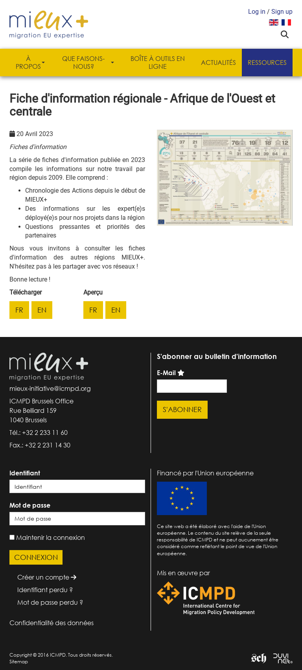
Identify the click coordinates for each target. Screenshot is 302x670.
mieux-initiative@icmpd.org (50, 388)
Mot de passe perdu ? (50, 602)
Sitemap (18, 661)
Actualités (218, 62)
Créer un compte (46, 577)
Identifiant (24, 473)
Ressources (267, 62)
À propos (30, 62)
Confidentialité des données (51, 623)
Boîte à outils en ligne (158, 62)
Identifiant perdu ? (45, 590)
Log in (256, 11)
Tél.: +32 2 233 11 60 (38, 432)
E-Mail (166, 373)
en (41, 310)
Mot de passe (29, 505)
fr (19, 310)
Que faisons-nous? (88, 62)
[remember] (12, 537)
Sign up (282, 11)
